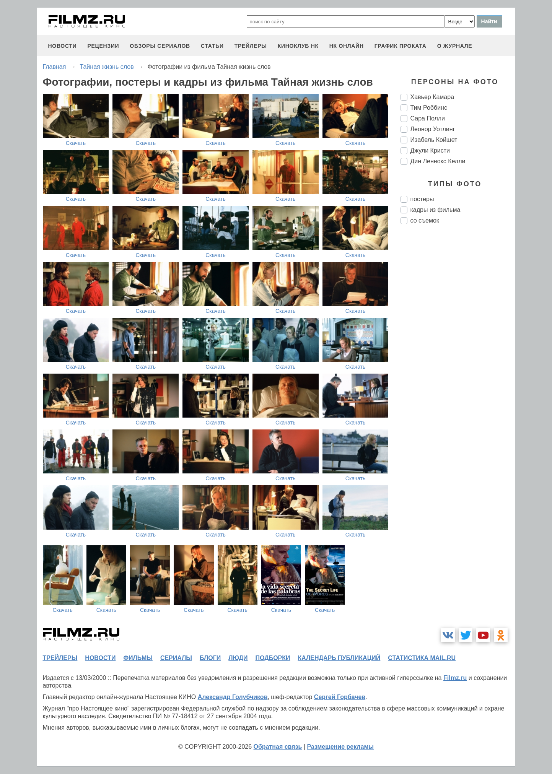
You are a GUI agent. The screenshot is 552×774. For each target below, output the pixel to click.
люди (238, 658)
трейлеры (250, 46)
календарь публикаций (339, 658)
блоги (210, 658)
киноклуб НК (298, 46)
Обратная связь (278, 746)
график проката (401, 46)
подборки (273, 658)
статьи (212, 46)
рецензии (103, 46)
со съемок (424, 220)
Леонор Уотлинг (432, 129)
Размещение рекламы (340, 746)
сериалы (176, 658)
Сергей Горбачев (339, 697)
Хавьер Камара (432, 97)
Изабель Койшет (434, 140)
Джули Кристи (430, 150)
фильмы (137, 658)
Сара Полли (427, 118)
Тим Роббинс (428, 107)
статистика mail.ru (422, 658)
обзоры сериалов (160, 46)
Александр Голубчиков (233, 697)
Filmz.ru (455, 678)
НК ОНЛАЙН (346, 46)
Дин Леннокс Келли (438, 161)
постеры (422, 199)
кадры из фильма (435, 210)
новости (62, 46)
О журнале (454, 46)
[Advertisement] (458, 358)
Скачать (76, 143)
